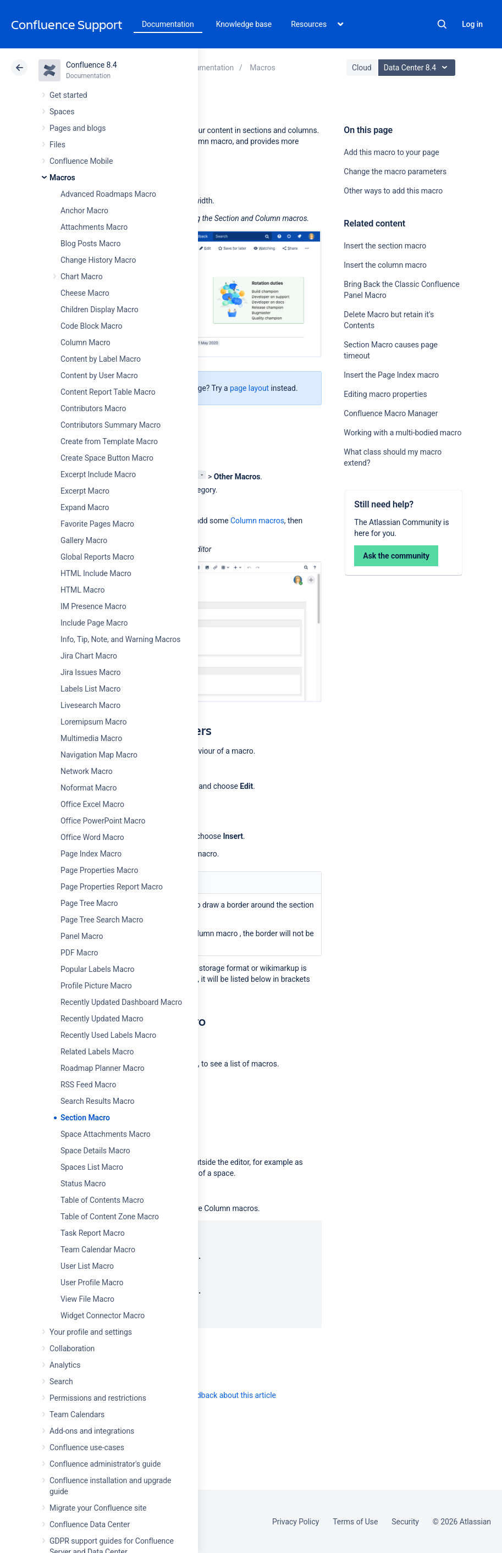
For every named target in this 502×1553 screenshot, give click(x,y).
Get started (68, 95)
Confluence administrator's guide (105, 1464)
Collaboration (72, 1348)
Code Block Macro (91, 326)
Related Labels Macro (97, 1051)
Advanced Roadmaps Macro (108, 194)
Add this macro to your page (391, 152)
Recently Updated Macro (102, 1018)
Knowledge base (244, 24)
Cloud (362, 67)
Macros (62, 177)
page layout (249, 388)
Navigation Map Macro (98, 754)
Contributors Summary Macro (110, 425)
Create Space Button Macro (106, 458)
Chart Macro (81, 276)
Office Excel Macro (92, 804)
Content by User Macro (99, 375)
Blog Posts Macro (90, 243)
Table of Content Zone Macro (109, 1216)
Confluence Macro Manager (391, 413)
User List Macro (87, 1266)
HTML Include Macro (95, 573)
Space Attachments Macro (105, 1134)
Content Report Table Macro (108, 392)
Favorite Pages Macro (97, 523)
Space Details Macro (95, 1150)
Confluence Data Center (89, 1524)
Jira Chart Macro (88, 655)
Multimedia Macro (91, 738)
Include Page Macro (94, 622)
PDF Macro (79, 952)
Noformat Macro (88, 787)
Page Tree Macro (89, 903)
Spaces (61, 111)
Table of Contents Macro (102, 1200)
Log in (472, 24)
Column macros (257, 520)
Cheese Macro (84, 293)
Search (442, 24)
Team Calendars (76, 1414)
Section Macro (85, 1117)
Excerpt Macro (84, 491)
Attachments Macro (94, 227)
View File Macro (87, 1299)
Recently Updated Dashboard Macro (121, 1002)
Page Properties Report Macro (111, 886)
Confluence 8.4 (91, 64)
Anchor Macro (84, 210)
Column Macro (85, 342)
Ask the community (396, 555)
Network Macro (86, 771)
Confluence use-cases (86, 1447)
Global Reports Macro (97, 556)
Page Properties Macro (99, 870)
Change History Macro (98, 260)
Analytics (64, 1365)
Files (57, 144)
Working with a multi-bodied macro (402, 432)
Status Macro (83, 1183)
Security (405, 1521)
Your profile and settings (90, 1332)
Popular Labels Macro (97, 969)
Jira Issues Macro (90, 672)
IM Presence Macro (93, 606)
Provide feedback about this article (217, 1395)
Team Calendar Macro (97, 1249)
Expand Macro (84, 507)
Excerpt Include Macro (98, 474)
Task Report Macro (92, 1233)
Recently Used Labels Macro (108, 1035)
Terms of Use (355, 1521)
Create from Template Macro (109, 441)
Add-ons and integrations (91, 1431)
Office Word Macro (92, 837)
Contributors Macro (93, 408)
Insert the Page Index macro (391, 375)
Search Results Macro (97, 1101)
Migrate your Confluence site (97, 1508)
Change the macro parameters (395, 171)
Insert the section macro (385, 245)
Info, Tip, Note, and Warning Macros (120, 639)
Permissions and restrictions (97, 1398)
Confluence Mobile (81, 161)
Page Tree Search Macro (101, 919)
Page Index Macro (91, 853)
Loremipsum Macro (93, 721)
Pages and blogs (77, 128)
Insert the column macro (385, 265)
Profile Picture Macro (96, 985)
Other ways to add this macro (393, 190)
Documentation (168, 24)
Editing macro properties (385, 394)
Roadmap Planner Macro (102, 1068)
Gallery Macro (83, 540)
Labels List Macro (90, 688)
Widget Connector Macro (102, 1315)
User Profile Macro (91, 1282)
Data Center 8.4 (418, 67)
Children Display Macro (99, 309)
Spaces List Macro (91, 1167)
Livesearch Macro (90, 705)
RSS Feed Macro (88, 1084)
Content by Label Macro (100, 359)
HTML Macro (82, 589)
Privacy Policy (295, 1521)
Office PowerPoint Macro (102, 820)
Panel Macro (81, 936)
